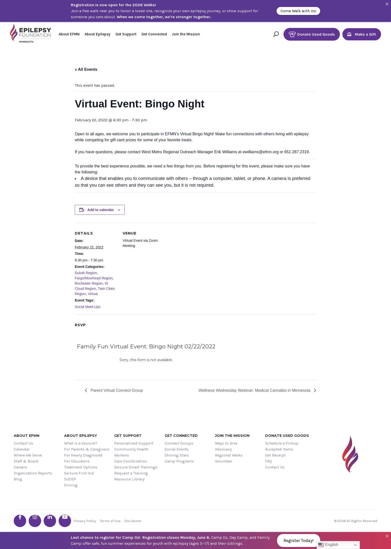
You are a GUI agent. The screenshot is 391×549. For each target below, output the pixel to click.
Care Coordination (130, 461)
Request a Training (131, 473)
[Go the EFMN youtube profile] (65, 521)
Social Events (177, 449)
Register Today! (299, 540)
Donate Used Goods (312, 34)
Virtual (93, 294)
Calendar (22, 449)
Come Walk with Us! (298, 10)
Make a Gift (361, 34)
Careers (20, 467)
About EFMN (69, 34)
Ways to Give (226, 443)
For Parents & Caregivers (86, 449)
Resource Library (129, 479)
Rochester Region (89, 283)
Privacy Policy (85, 521)
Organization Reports (33, 473)
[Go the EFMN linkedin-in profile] (50, 521)
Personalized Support (133, 443)
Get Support (125, 34)
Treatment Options (81, 467)
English (328, 545)
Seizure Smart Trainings (135, 467)
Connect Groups (179, 443)
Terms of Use (110, 521)
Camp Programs (179, 461)
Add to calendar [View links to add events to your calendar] (101, 210)
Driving (71, 485)
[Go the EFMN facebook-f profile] (20, 521)
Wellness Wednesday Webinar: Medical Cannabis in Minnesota (254, 390)
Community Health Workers (131, 452)
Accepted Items (279, 449)
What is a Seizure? (80, 443)
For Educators (77, 461)
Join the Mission (186, 34)
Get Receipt (275, 455)
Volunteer (223, 461)
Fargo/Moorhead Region (94, 278)
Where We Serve (28, 455)
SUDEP (70, 479)
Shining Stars (177, 455)
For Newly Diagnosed (83, 455)
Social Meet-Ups (87, 307)
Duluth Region (86, 273)
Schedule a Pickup (281, 443)
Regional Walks (229, 455)
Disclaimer (133, 521)
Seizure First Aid (79, 473)
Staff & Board (26, 461)
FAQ (268, 461)
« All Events (86, 69)
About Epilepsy (97, 34)
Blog (18, 479)
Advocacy (223, 449)
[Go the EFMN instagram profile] (35, 521)
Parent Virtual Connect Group (116, 390)
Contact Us (23, 443)
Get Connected (154, 34)
